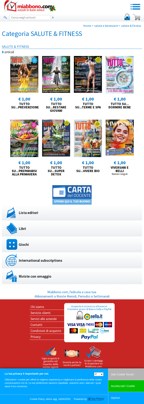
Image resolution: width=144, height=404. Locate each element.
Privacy (35, 337)
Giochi (24, 244)
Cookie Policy (37, 399)
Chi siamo (37, 307)
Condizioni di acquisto (45, 331)
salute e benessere (106, 26)
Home (87, 26)
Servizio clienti (40, 313)
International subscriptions (40, 260)
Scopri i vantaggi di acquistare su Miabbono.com (93, 357)
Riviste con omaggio (35, 276)
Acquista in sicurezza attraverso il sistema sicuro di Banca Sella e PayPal (89, 322)
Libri (22, 228)
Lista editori (28, 212)
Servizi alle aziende (43, 319)
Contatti (36, 325)
